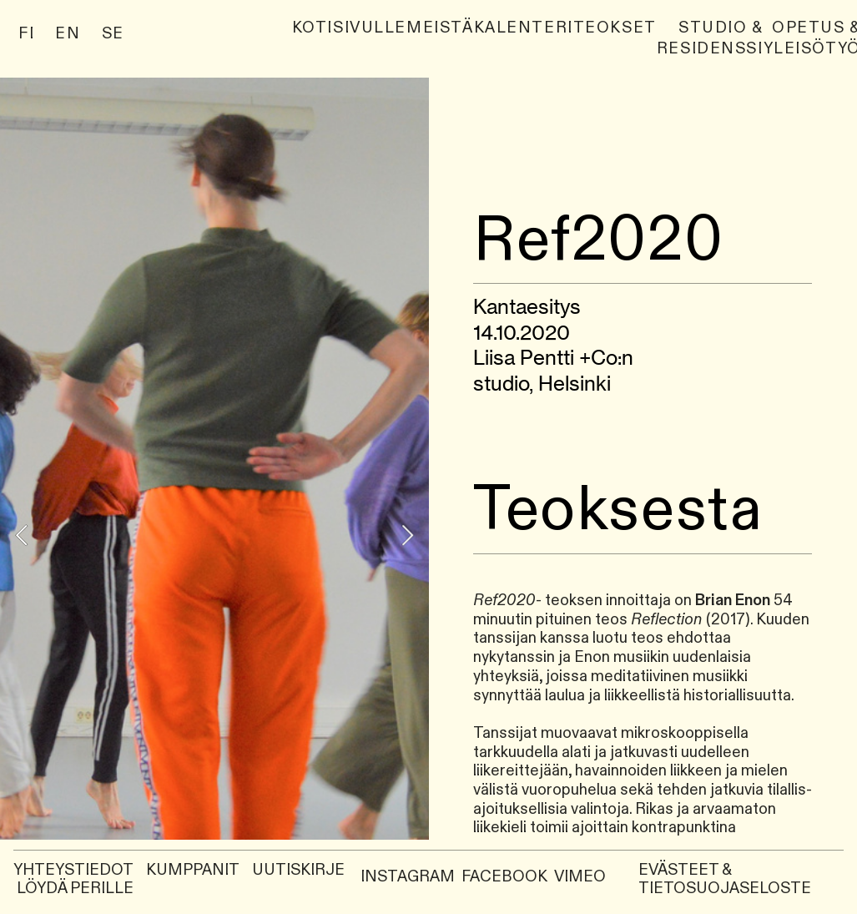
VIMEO (580, 876)
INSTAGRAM (407, 876)
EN (67, 33)
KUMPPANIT (194, 870)
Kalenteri (523, 28)
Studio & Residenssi (710, 38)
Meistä (439, 28)
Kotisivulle (349, 28)
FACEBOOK (504, 876)
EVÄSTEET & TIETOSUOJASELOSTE (724, 880)
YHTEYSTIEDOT (73, 870)
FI (26, 33)
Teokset (615, 28)
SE (113, 33)
